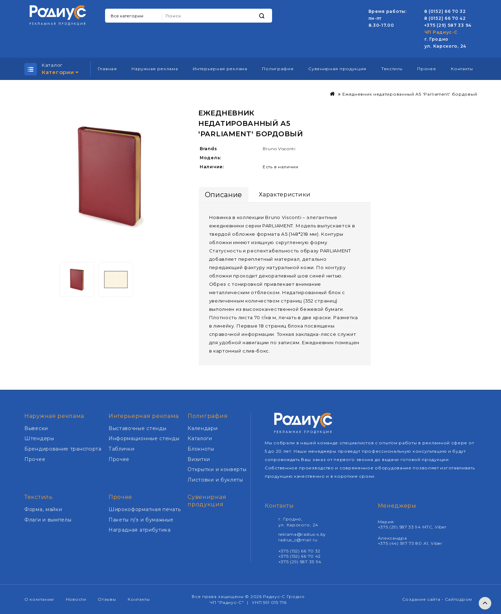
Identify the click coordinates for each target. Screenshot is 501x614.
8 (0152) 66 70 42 (445, 18)
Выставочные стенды (138, 428)
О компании (39, 599)
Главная (107, 68)
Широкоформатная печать (145, 509)
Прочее (426, 68)
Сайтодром (458, 599)
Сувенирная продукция (337, 68)
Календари (202, 428)
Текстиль (392, 68)
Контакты (462, 68)
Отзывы (107, 599)
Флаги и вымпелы (48, 520)
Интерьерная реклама (220, 68)
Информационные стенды (144, 438)
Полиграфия (277, 68)
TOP (485, 603)
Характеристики (285, 194)
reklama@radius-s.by (302, 534)
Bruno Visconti (279, 148)
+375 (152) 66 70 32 (299, 551)
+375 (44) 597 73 (397, 543)
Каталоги (200, 438)
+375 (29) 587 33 (445, 25)
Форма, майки (43, 509)
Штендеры (39, 438)
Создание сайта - (423, 599)
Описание (223, 195)
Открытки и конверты (217, 469)
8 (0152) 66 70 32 (445, 11)
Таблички (122, 449)
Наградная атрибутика (140, 530)
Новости (76, 599)
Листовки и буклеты (215, 480)
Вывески (36, 428)
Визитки (199, 459)
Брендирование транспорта (63, 449)
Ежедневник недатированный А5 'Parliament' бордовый (409, 94)
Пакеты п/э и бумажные (141, 520)
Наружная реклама (155, 68)
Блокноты (201, 449)
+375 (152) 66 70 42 (299, 556)
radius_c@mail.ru (298, 539)
